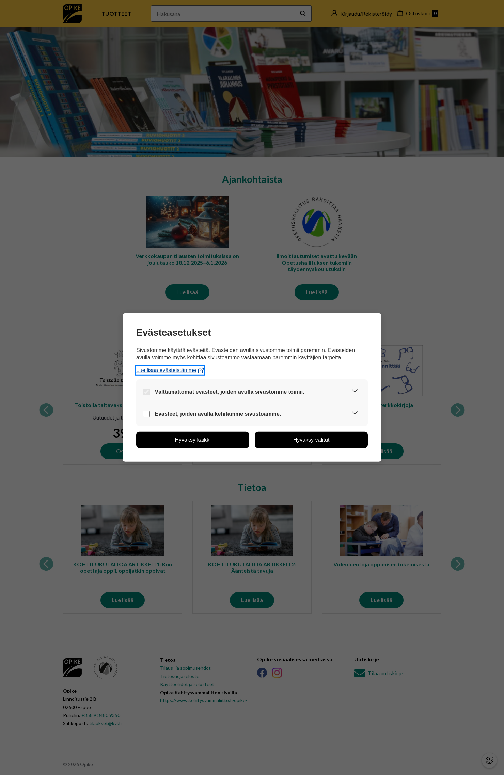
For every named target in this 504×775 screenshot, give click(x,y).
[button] (355, 392)
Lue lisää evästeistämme (170, 370)
